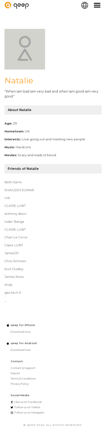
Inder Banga (14, 222)
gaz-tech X (12, 292)
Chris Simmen (15, 261)
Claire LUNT (13, 245)
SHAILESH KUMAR (19, 190)
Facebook (28, 402)
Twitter (27, 407)
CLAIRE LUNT (15, 206)
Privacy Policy (20, 383)
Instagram (29, 412)
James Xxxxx (14, 277)
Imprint (15, 373)
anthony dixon (15, 214)
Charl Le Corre (15, 237)
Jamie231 (11, 253)
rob (7, 198)
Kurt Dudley (13, 269)
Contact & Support (23, 368)
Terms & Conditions (23, 378)
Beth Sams (13, 182)
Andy (8, 285)
